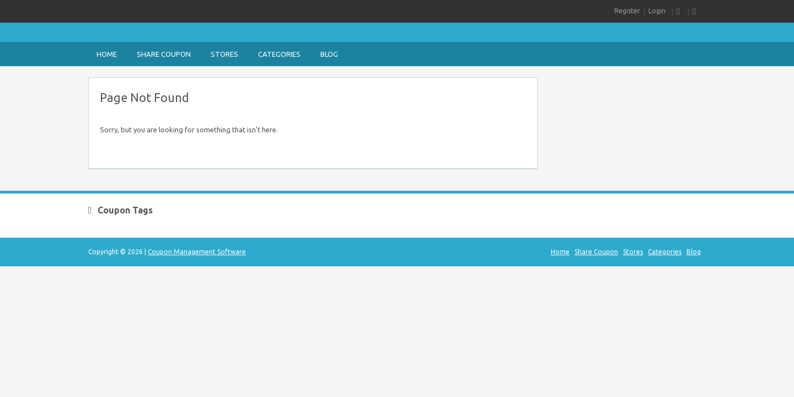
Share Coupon (164, 54)
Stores (224, 54)
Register (627, 10)
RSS (680, 12)
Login (657, 10)
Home (106, 54)
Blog (329, 54)
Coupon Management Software (197, 251)
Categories (279, 54)
